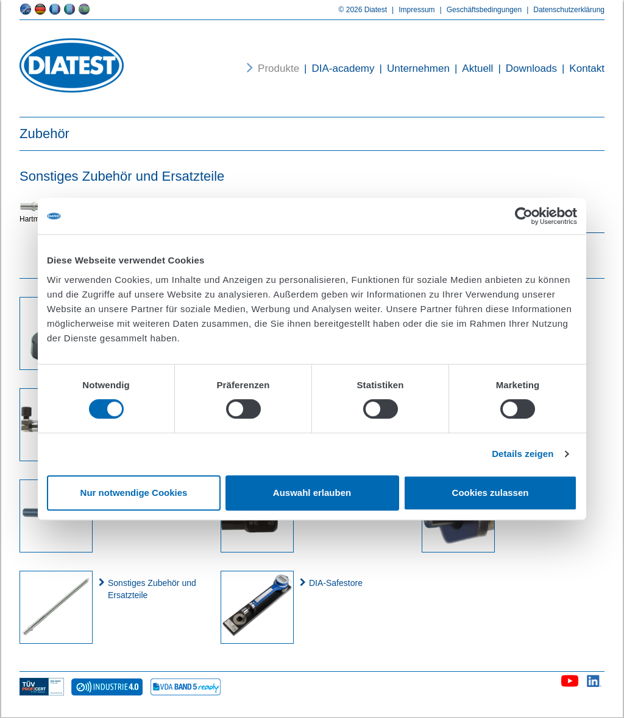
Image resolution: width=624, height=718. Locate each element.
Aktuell (471, 68)
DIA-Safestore (336, 583)
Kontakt (580, 68)
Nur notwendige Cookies (134, 492)
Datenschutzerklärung (563, 9)
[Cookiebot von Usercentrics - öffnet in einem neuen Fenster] (523, 216)
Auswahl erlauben (312, 492)
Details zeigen (522, 453)
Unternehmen (412, 68)
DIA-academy (336, 68)
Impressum (410, 9)
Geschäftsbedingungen (478, 9)
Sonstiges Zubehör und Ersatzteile (152, 589)
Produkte (278, 68)
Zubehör (44, 133)
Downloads (525, 68)
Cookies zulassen (490, 492)
